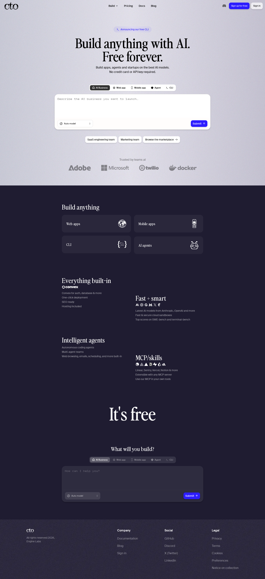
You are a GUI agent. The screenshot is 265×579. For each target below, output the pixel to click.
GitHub (169, 538)
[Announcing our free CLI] (133, 29)
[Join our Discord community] (224, 6)
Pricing (128, 6)
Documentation (127, 538)
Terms (216, 546)
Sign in (256, 5)
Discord (170, 546)
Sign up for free (239, 5)
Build (113, 6)
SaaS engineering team (101, 139)
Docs (142, 6)
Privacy (217, 538)
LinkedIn (170, 560)
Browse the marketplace (161, 139)
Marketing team (130, 139)
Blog (154, 6)
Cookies (217, 553)
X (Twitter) (171, 553)
